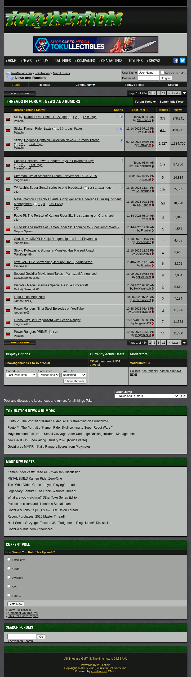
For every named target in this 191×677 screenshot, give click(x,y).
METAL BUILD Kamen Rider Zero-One (34, 478)
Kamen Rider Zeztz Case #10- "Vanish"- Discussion (43, 472)
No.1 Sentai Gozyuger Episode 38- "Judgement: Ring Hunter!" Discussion (59, 523)
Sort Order (45, 371)
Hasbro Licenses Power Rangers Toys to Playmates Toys (54, 161)
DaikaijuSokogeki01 (26, 277)
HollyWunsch (142, 288)
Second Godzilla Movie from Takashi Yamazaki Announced (55, 274)
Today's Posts (134, 84)
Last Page (89, 117)
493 (163, 130)
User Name (129, 72)
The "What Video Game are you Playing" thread (41, 485)
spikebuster (143, 276)
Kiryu (133, 374)
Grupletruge (143, 190)
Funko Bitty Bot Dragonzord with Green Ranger (47, 320)
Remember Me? (173, 73)
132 (163, 189)
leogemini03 (21, 180)
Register (44, 84)
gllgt (16, 191)
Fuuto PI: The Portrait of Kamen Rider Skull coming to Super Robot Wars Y (66, 227)
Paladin (19, 120)
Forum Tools (143, 101)
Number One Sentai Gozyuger (45, 117)
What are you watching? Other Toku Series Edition (42, 497)
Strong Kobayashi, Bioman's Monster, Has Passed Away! (54, 250)
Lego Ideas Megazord (29, 297)
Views (178, 109)
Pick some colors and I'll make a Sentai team (38, 504)
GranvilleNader (141, 311)
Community (85, 84)
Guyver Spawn (23, 231)
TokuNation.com (21, 73)
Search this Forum (172, 101)
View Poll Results (19, 609)
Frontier (146, 230)
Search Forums (19, 627)
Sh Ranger (144, 120)
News (27, 61)
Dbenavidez (143, 242)
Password (128, 78)
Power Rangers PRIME (30, 332)
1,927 (163, 143)
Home (12, 61)
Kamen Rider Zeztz (37, 128)
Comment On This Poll (23, 612)
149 (163, 164)
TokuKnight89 (142, 165)
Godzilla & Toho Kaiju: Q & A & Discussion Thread (42, 510)
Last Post (138, 109)
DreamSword (22, 168)
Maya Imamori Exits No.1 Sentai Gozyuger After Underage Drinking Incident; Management (71, 434)
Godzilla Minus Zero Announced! (30, 529)
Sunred (146, 131)
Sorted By (12, 371)
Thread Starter (35, 109)
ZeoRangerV (149, 370)
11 (163, 93)
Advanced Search (21, 640)
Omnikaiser (21, 266)
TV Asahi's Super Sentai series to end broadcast (48, 188)
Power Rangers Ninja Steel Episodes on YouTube (49, 308)
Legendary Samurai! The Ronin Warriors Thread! (41, 491)
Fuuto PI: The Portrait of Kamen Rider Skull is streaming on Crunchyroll (64, 215)
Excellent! (18, 559)
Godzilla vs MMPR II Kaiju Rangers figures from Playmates (55, 239)
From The (67, 371)
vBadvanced (99, 671)
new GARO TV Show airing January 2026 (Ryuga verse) (53, 262)
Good (16, 568)
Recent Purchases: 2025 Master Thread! (36, 516)
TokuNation (42, 73)
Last (176, 93)
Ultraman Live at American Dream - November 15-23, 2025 (55, 176)
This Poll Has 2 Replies (23, 616)
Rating (118, 109)
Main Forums (61, 73)
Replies (163, 109)
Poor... (16, 595)
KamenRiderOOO (171, 370)
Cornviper (144, 144)
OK (14, 586)
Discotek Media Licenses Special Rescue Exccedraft (51, 285)
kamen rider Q (23, 300)
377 (163, 118)
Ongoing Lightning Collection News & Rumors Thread (62, 140)
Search (173, 84)
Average (17, 577)
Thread (18, 109)
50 (163, 203)
